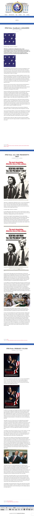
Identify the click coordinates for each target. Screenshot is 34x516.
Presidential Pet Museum (17, 7)
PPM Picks (5, 146)
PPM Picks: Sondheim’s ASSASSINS (17, 28)
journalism (15, 340)
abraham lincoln (9, 145)
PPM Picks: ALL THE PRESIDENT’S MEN (17, 155)
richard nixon (25, 340)
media (18, 340)
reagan (8, 146)
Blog (7, 144)
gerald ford (20, 145)
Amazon (13, 145)
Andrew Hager (16, 145)
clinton (11, 501)
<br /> (6, 126)
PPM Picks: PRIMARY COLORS (17, 348)
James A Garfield (24, 145)
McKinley (27, 145)
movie (20, 340)
